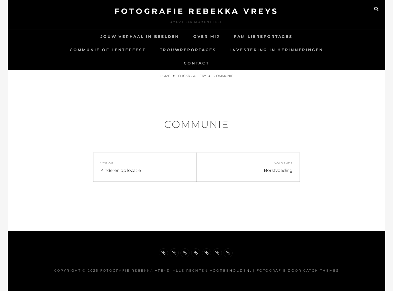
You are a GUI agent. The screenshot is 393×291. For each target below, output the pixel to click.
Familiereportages (263, 36)
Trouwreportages (188, 49)
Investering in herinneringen (276, 49)
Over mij (206, 36)
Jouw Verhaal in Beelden (140, 36)
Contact (196, 63)
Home (165, 76)
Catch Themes (321, 270)
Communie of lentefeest (108, 49)
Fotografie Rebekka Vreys (197, 11)
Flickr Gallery (192, 76)
